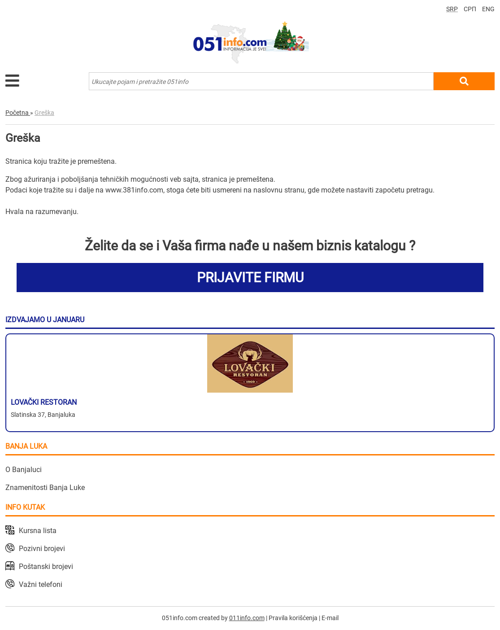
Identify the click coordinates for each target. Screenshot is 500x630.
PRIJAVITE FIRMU (250, 277)
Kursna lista (38, 530)
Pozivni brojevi (42, 548)
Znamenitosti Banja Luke (45, 487)
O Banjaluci (23, 469)
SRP (452, 9)
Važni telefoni (40, 584)
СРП (470, 9)
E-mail (330, 617)
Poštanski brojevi (46, 566)
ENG (488, 9)
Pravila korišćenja (293, 617)
